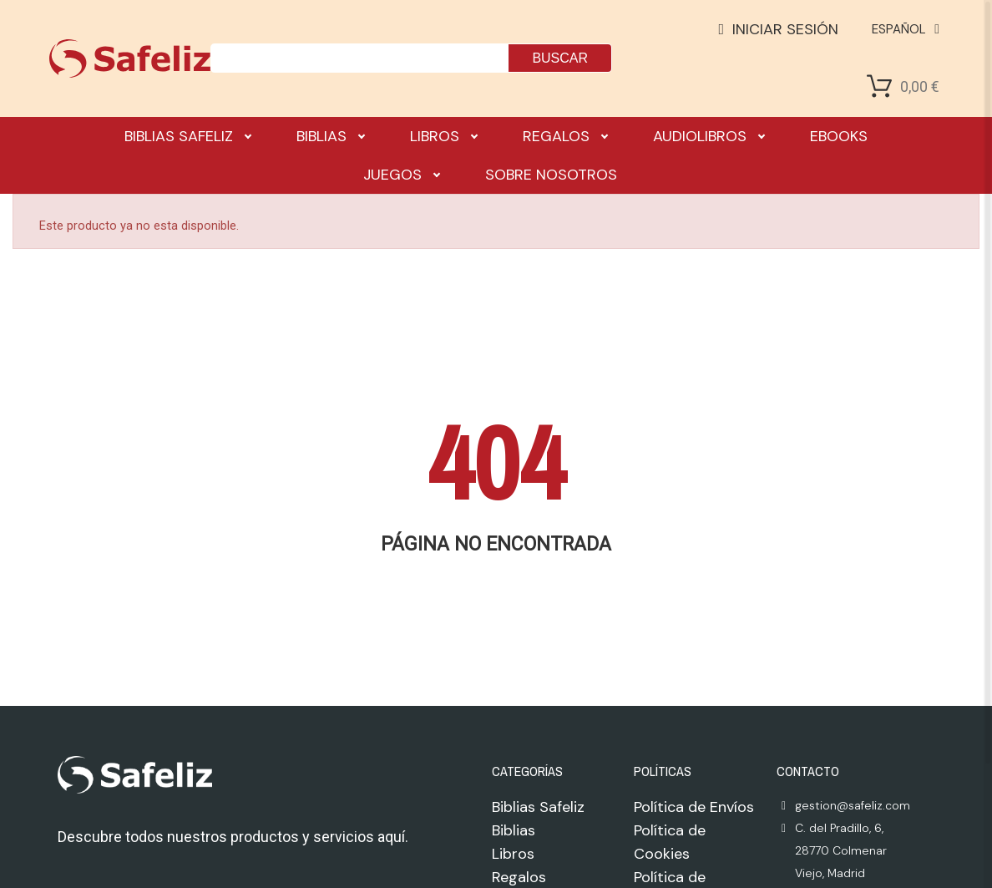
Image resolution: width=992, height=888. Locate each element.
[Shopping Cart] (879, 86)
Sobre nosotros (551, 175)
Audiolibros (708, 136)
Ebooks (839, 136)
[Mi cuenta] (779, 29)
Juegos (401, 174)
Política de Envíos (694, 807)
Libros (443, 136)
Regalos (565, 136)
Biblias (330, 136)
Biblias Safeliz (187, 136)
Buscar (560, 58)
